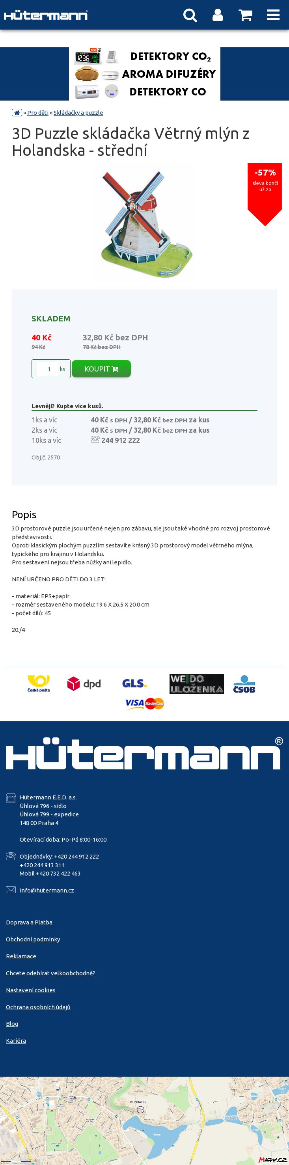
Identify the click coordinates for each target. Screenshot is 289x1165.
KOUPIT (101, 369)
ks (51, 369)
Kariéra (16, 1040)
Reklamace (21, 956)
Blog (12, 1023)
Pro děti (37, 112)
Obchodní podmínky (33, 939)
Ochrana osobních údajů (38, 1007)
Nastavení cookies (31, 990)
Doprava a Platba (29, 922)
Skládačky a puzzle (78, 112)
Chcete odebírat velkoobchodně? (50, 973)
